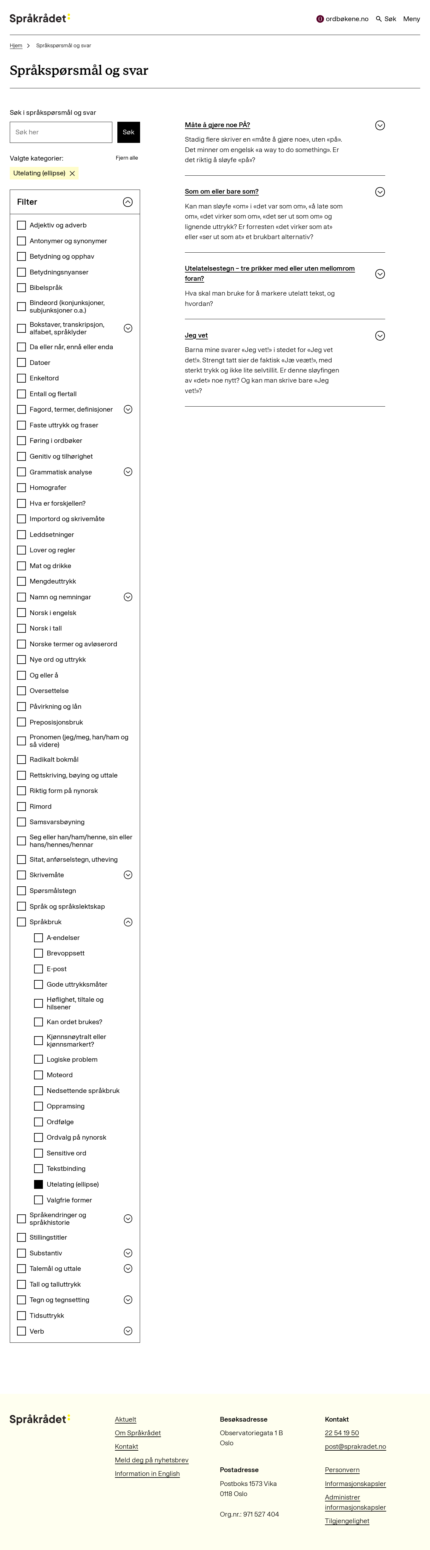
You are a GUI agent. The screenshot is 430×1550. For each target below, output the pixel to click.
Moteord (60, 1075)
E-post (57, 969)
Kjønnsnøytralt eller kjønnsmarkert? (76, 1040)
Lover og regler (52, 550)
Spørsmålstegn (53, 891)
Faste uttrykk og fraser (64, 425)
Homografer (48, 487)
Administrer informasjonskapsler (355, 1502)
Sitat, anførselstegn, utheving (74, 859)
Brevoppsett (66, 953)
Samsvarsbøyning (57, 822)
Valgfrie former (69, 1200)
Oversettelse (49, 691)
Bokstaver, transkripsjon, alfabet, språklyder (67, 328)
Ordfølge (60, 1122)
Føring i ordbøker (56, 440)
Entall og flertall (53, 394)
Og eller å (44, 675)
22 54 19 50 (342, 1433)
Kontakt (126, 1446)
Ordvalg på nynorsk (76, 1137)
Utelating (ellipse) (73, 1184)
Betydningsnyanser (59, 272)
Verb (37, 1331)
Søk (385, 19)
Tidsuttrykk (47, 1315)
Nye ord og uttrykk (58, 659)
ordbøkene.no (342, 19)
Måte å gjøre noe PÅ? (217, 125)
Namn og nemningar (60, 597)
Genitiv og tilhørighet (61, 456)
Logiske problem (72, 1059)
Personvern (342, 1470)
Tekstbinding (66, 1168)
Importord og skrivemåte (67, 519)
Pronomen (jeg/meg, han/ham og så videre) (79, 740)
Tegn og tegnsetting (59, 1300)
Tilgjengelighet (347, 1521)
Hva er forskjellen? (57, 503)
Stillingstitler (48, 1237)
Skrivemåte (47, 875)
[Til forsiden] (40, 19)
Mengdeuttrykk (53, 581)
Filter (75, 202)
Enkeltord (44, 378)
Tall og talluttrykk (55, 1284)
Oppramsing (66, 1106)
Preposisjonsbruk (56, 722)
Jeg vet (196, 335)
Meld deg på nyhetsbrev (152, 1460)
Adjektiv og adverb (58, 225)
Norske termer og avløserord (73, 644)
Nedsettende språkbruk (83, 1091)
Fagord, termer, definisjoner (71, 409)
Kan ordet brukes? (74, 1022)
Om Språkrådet (138, 1433)
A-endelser (63, 938)
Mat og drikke (50, 566)
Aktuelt (125, 1419)
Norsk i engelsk (53, 613)
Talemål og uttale (55, 1268)
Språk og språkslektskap (67, 906)
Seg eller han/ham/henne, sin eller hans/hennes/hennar (81, 840)
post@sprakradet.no (355, 1446)
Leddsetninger (52, 534)
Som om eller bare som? (222, 191)
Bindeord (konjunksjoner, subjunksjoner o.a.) (67, 306)
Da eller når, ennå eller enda (71, 347)
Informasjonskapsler (355, 1484)
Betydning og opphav (62, 256)
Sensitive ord (66, 1153)
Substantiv (46, 1253)
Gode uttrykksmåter (77, 984)
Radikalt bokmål (54, 759)
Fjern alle (127, 158)
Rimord (41, 806)
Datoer (40, 363)
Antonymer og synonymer (68, 241)
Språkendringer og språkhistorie (58, 1218)
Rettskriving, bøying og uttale (74, 775)
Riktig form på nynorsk (64, 791)
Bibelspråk (46, 287)
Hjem (16, 45)
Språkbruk (46, 922)
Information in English (147, 1473)
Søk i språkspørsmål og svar (53, 112)
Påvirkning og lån (55, 706)
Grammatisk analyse (61, 472)
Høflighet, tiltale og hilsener (75, 1003)
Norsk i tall (46, 628)
